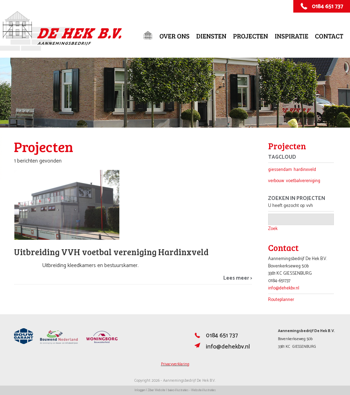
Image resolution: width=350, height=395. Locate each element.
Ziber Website (156, 390)
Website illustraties (203, 390)
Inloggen (139, 390)
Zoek (273, 228)
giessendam (280, 169)
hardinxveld (305, 169)
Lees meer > (237, 278)
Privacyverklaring (175, 364)
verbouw (276, 181)
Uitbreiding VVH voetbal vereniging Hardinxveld (111, 252)
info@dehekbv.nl (283, 288)
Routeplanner (281, 299)
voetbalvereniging (303, 181)
